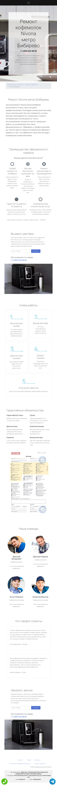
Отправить (35, 251)
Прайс (29, 760)
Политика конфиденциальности (20, 763)
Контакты (37, 760)
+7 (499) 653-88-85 (28, 51)
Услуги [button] (20, 760)
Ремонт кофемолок (31, 84)
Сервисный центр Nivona (15, 84)
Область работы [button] (39, 763)
